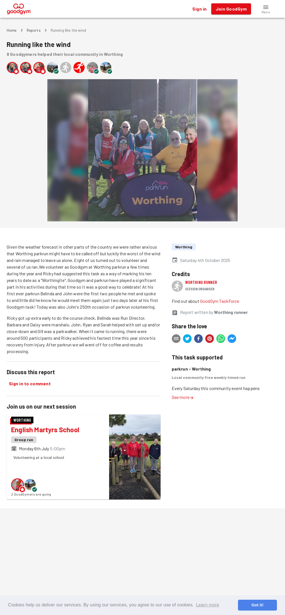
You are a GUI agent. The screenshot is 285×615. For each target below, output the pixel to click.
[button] (265, 9)
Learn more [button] (207, 604)
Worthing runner (201, 282)
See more (183, 397)
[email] (176, 339)
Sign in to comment (30, 383)
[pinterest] (209, 339)
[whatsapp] (220, 339)
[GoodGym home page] (19, 8)
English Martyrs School (45, 430)
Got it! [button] (257, 605)
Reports (34, 30)
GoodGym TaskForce (219, 301)
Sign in (199, 8)
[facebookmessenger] (231, 339)
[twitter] (187, 339)
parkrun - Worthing (191, 368)
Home (12, 30)
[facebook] (198, 339)
